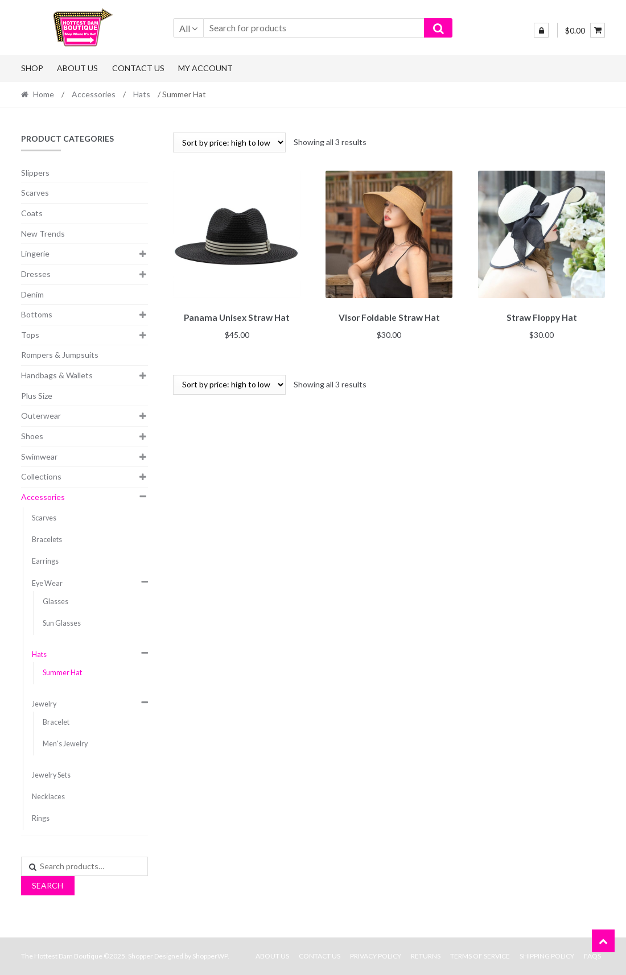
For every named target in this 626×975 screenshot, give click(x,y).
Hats (141, 94)
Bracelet (56, 722)
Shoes (32, 436)
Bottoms (36, 314)
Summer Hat (62, 672)
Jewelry (44, 704)
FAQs (592, 956)
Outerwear (41, 415)
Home (43, 94)
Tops (30, 335)
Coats (32, 213)
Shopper (140, 956)
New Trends (43, 233)
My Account (205, 68)
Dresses (36, 274)
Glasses (55, 601)
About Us (77, 68)
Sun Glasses (62, 623)
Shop (32, 68)
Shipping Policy (547, 956)
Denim (32, 294)
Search (47, 885)
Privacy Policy (375, 956)
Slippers (35, 172)
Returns (425, 956)
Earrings (45, 561)
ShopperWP (210, 956)
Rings (41, 818)
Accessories (94, 94)
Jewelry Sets (51, 775)
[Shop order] (229, 142)
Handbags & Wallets (57, 375)
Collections (41, 476)
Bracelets (47, 539)
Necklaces (48, 796)
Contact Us (138, 68)
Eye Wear (47, 583)
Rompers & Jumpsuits (59, 355)
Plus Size (36, 395)
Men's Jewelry (65, 743)
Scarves (35, 192)
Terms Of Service (480, 956)
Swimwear (39, 456)
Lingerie (35, 253)
